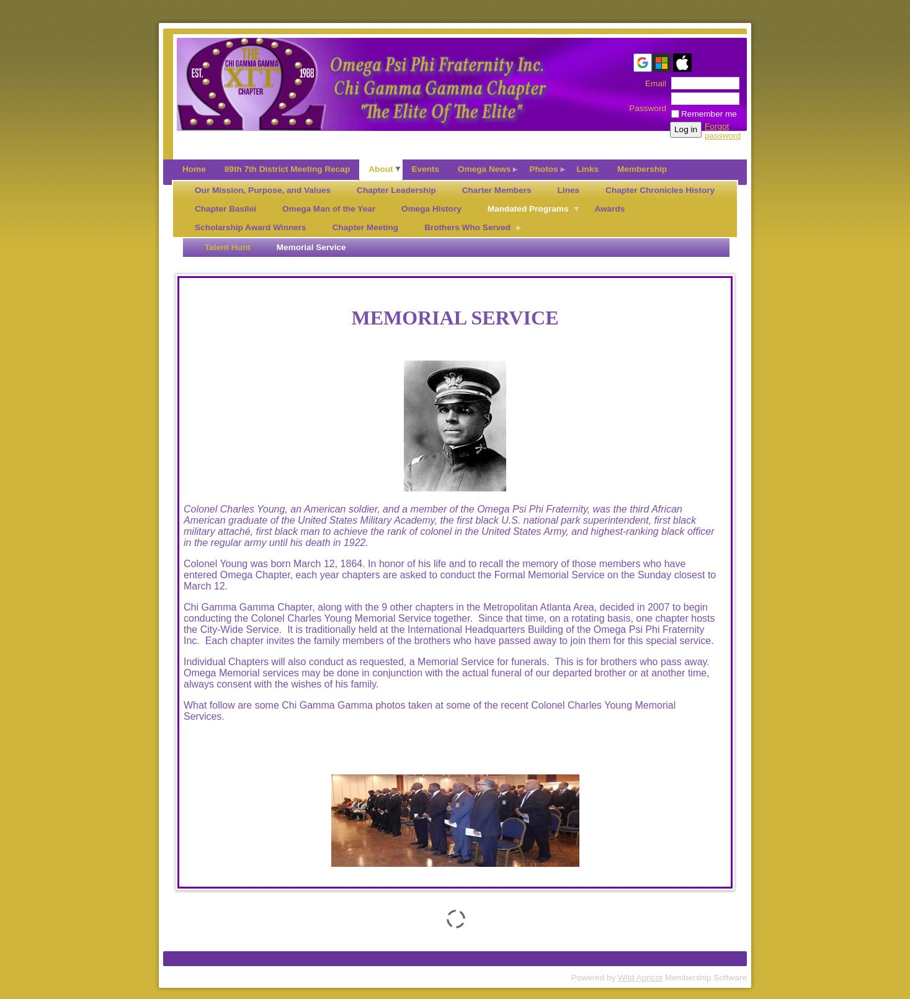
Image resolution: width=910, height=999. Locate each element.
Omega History (431, 208)
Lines (569, 190)
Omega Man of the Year (328, 208)
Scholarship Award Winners (250, 227)
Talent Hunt (228, 247)
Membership (642, 169)
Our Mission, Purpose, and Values (263, 190)
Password (647, 103)
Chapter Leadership (396, 190)
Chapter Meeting (365, 227)
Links (588, 169)
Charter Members (497, 190)
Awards (609, 208)
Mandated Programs (528, 208)
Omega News (484, 169)
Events (426, 169)
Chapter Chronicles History (660, 190)
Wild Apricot (640, 977)
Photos (543, 169)
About (380, 169)
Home (194, 169)
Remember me (709, 114)
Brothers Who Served (467, 227)
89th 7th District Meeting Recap (287, 169)
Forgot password (723, 131)
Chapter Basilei (225, 208)
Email (653, 83)
